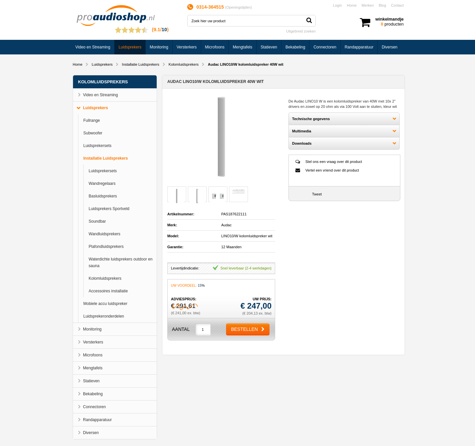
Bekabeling (295, 47)
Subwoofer (92, 133)
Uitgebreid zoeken (301, 31)
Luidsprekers (130, 47)
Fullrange (91, 120)
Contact (397, 5)
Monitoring (159, 47)
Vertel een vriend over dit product (332, 170)
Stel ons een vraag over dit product (333, 162)
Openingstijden (238, 7)
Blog (382, 5)
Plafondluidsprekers (106, 246)
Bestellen (244, 329)
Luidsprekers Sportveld (109, 208)
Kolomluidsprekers (183, 64)
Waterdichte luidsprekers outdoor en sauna (120, 262)
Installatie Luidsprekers (140, 64)
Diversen (389, 47)
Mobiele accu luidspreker (105, 303)
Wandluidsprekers (104, 234)
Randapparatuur (359, 47)
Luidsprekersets (97, 145)
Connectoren (324, 47)
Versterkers (187, 47)
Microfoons (215, 47)
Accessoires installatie (108, 291)
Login (337, 5)
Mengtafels (242, 47)
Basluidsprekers (103, 196)
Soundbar (97, 221)
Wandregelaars (102, 183)
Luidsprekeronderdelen (103, 316)
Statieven (269, 47)
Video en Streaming (92, 47)
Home (351, 5)
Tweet (317, 194)
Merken (367, 5)
